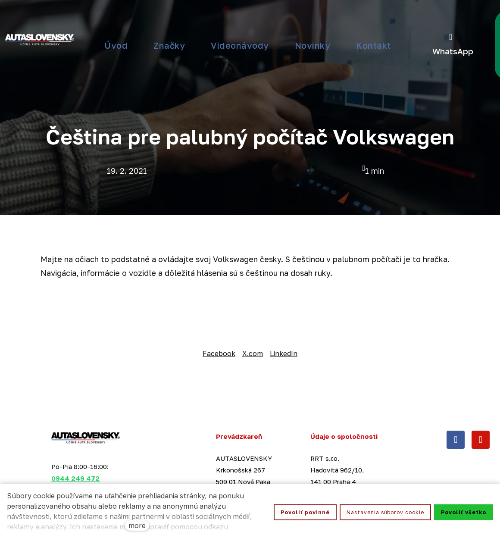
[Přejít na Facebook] (456, 405)
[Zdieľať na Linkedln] (283, 319)
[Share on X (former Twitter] (252, 319)
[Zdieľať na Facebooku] (219, 319)
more (137, 525)
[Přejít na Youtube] (481, 405)
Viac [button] (230, 26)
